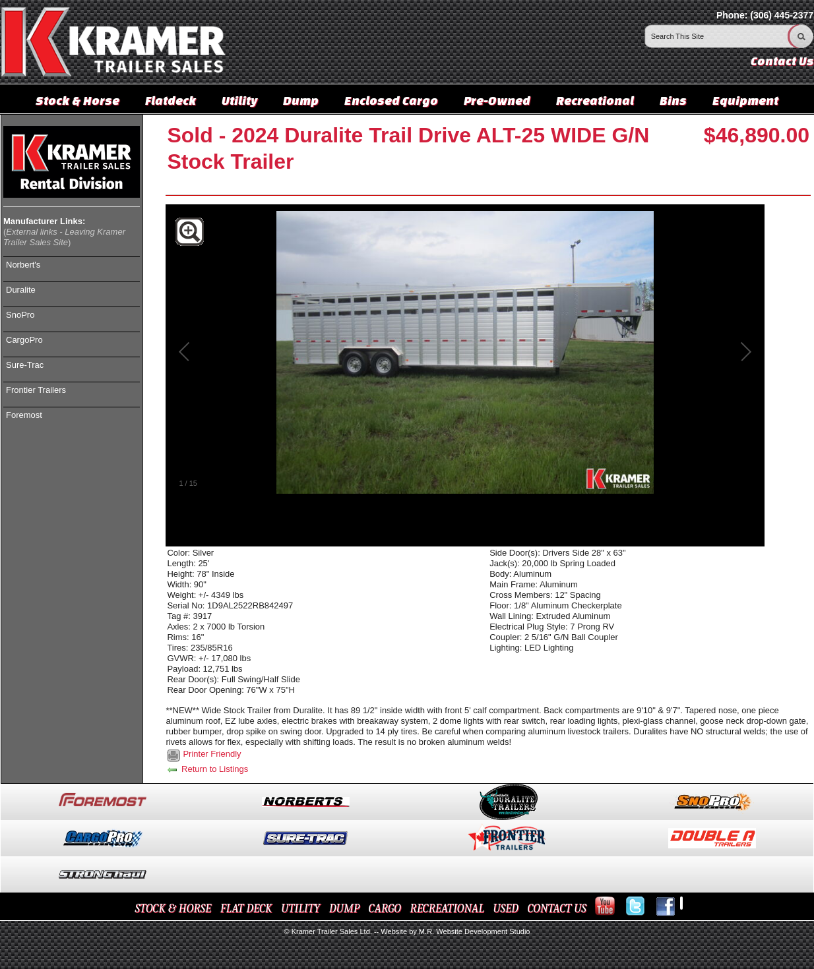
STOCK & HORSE (173, 909)
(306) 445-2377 (781, 15)
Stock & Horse (77, 100)
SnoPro (20, 315)
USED (505, 909)
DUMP (344, 909)
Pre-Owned (497, 100)
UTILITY (300, 909)
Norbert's (23, 265)
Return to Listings (207, 769)
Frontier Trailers (36, 390)
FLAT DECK (246, 909)
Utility (239, 100)
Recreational (595, 100)
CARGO (385, 909)
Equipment (745, 100)
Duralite (21, 290)
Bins (673, 100)
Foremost (24, 415)
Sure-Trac (25, 365)
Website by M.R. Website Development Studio (455, 931)
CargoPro (24, 340)
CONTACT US (556, 909)
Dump (301, 100)
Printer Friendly (212, 754)
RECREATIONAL (447, 909)
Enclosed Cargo (391, 100)
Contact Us (782, 61)
